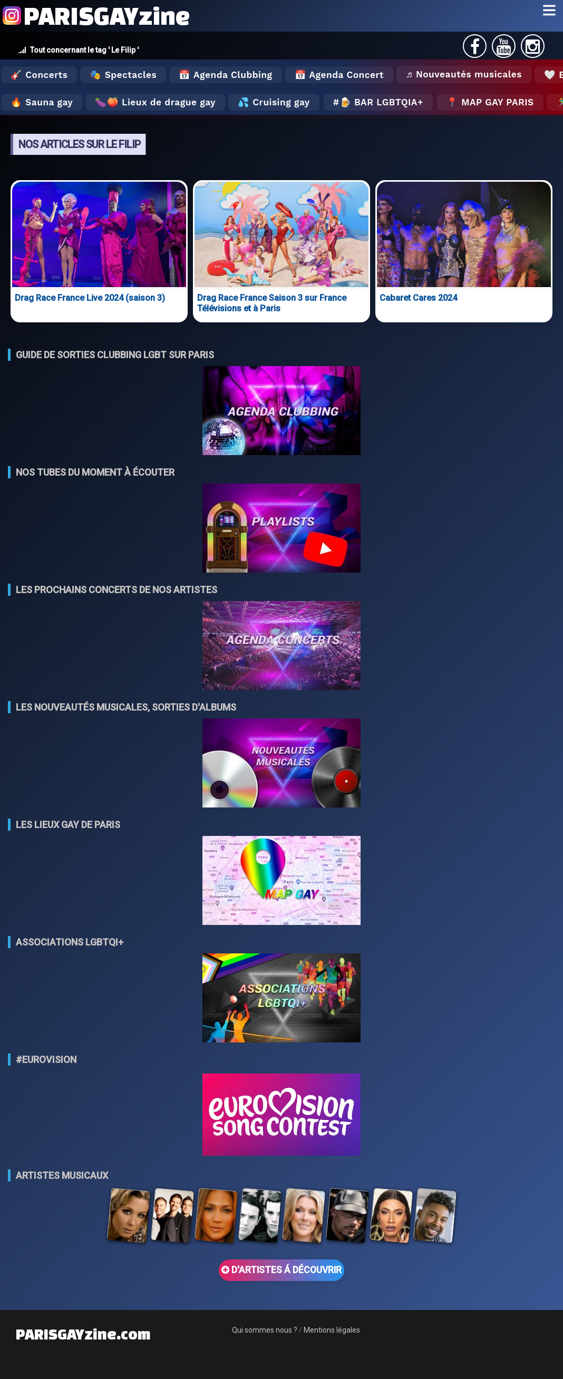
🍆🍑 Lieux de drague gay (155, 102)
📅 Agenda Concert (339, 75)
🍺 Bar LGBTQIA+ (381, 102)
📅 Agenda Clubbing (225, 75)
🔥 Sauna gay (42, 102)
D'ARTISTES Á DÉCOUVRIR (281, 1270)
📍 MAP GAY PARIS (490, 102)
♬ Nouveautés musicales (464, 74)
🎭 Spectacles (123, 75)
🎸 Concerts (39, 75)
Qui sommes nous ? (264, 1330)
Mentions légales (332, 1330)
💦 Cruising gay (274, 102)
